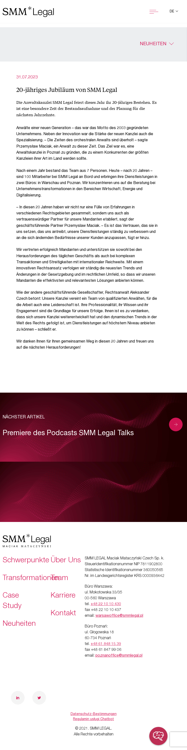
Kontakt (63, 614)
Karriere (63, 596)
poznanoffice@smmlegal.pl (118, 656)
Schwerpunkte (26, 561)
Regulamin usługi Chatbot (93, 719)
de (172, 11)
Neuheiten (153, 44)
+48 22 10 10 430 (106, 604)
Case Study (12, 601)
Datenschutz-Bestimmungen (94, 714)
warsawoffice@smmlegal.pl (119, 616)
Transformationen (31, 578)
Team (59, 578)
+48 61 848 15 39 (106, 644)
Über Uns (66, 561)
